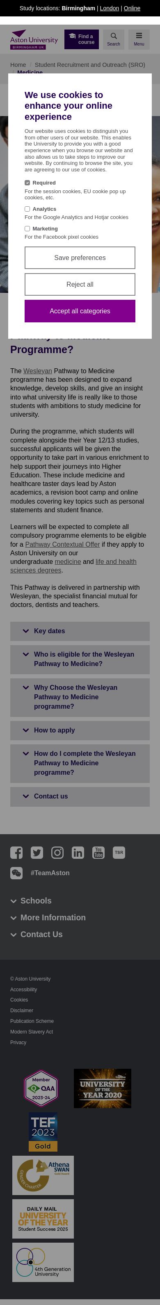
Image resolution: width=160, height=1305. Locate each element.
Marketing (45, 229)
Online (132, 8)
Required (44, 183)
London (109, 8)
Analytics (45, 209)
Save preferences (79, 257)
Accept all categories (80, 311)
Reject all (80, 284)
